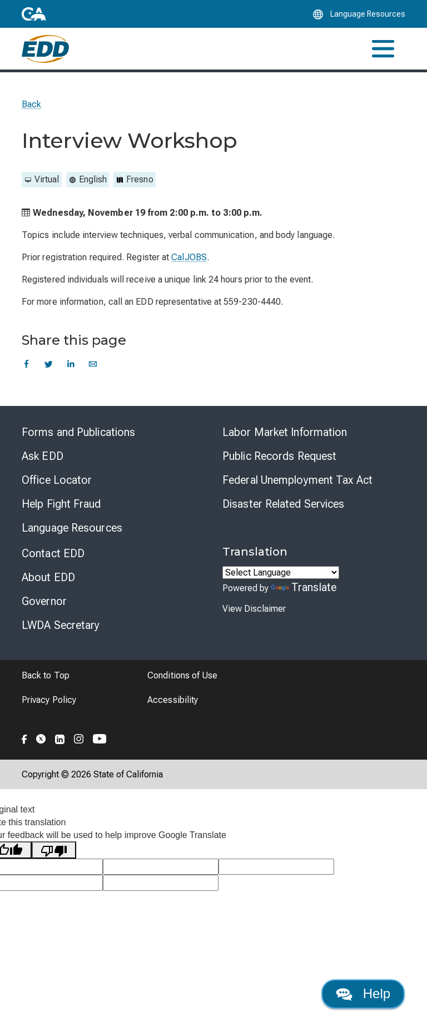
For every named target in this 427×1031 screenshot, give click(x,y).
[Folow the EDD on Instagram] (79, 737)
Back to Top (45, 675)
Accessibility (172, 700)
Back (31, 104)
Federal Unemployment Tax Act (297, 480)
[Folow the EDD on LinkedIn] (60, 737)
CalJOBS (189, 257)
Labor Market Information (284, 432)
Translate (303, 587)
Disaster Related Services (283, 503)
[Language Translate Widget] (280, 572)
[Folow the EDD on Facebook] (24, 737)
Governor (44, 601)
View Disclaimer (254, 608)
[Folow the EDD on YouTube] (100, 737)
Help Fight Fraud (61, 503)
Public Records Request (279, 456)
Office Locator (57, 480)
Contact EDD (53, 553)
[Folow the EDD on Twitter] (41, 737)
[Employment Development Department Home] (45, 49)
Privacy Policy (49, 700)
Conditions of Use (182, 675)
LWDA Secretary (61, 625)
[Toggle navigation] (383, 49)
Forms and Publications (78, 432)
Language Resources (72, 527)
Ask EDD (42, 456)
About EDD (48, 577)
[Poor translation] (54, 850)
